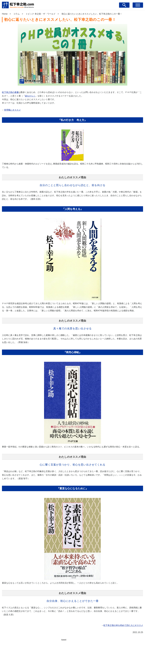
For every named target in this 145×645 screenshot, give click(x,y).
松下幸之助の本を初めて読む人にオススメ (123, 625)
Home (5, 14)
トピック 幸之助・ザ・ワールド (40, 14)
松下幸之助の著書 (10, 92)
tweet (63, 640)
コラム (16, 14)
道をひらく (30, 96)
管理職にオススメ (12, 110)
